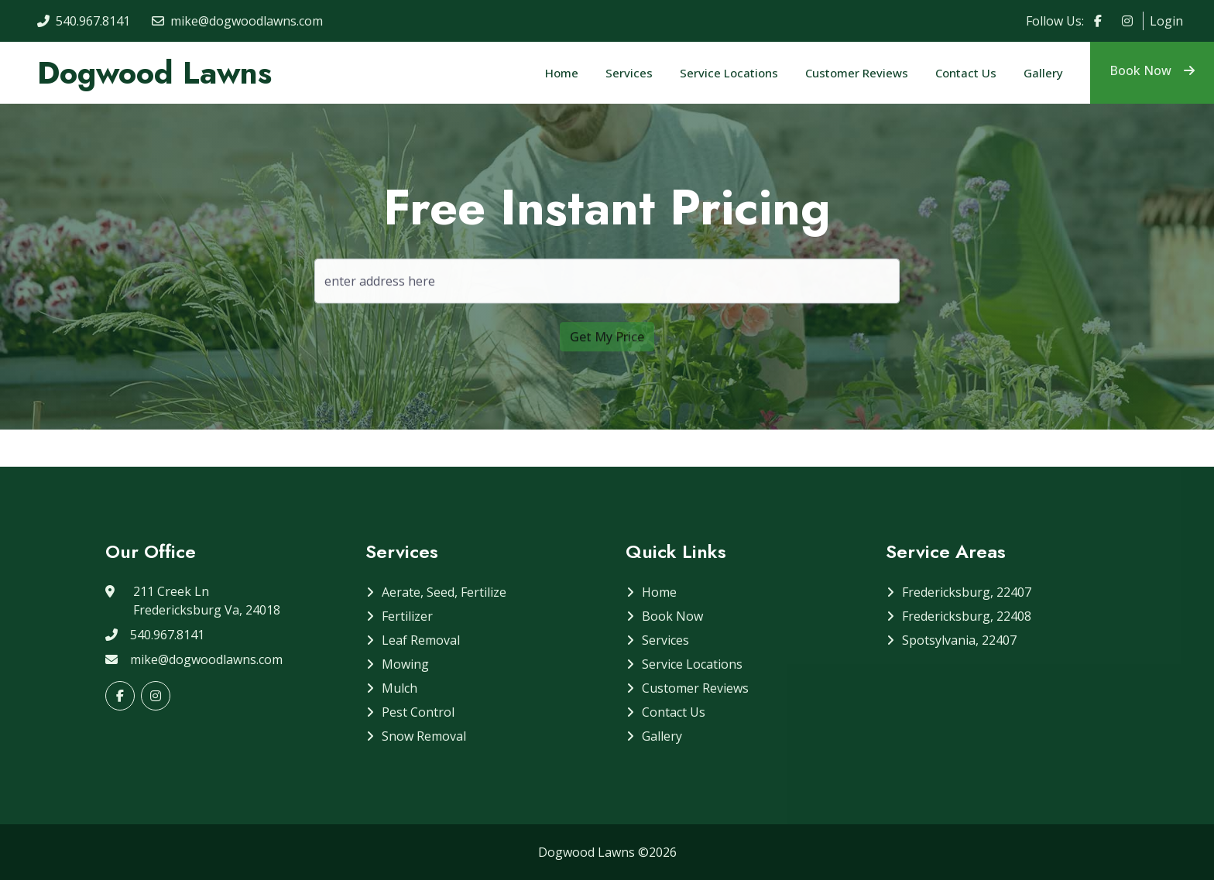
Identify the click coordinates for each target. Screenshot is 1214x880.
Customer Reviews (856, 72)
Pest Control (418, 712)
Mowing (405, 664)
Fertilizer (407, 616)
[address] (607, 291)
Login (1166, 20)
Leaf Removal (421, 640)
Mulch (399, 688)
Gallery (1043, 72)
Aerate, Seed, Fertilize (444, 592)
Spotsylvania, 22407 (959, 640)
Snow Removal (424, 736)
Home (561, 72)
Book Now (1152, 70)
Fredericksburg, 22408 (966, 616)
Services (629, 72)
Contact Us (965, 72)
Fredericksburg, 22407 (966, 592)
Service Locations (729, 72)
